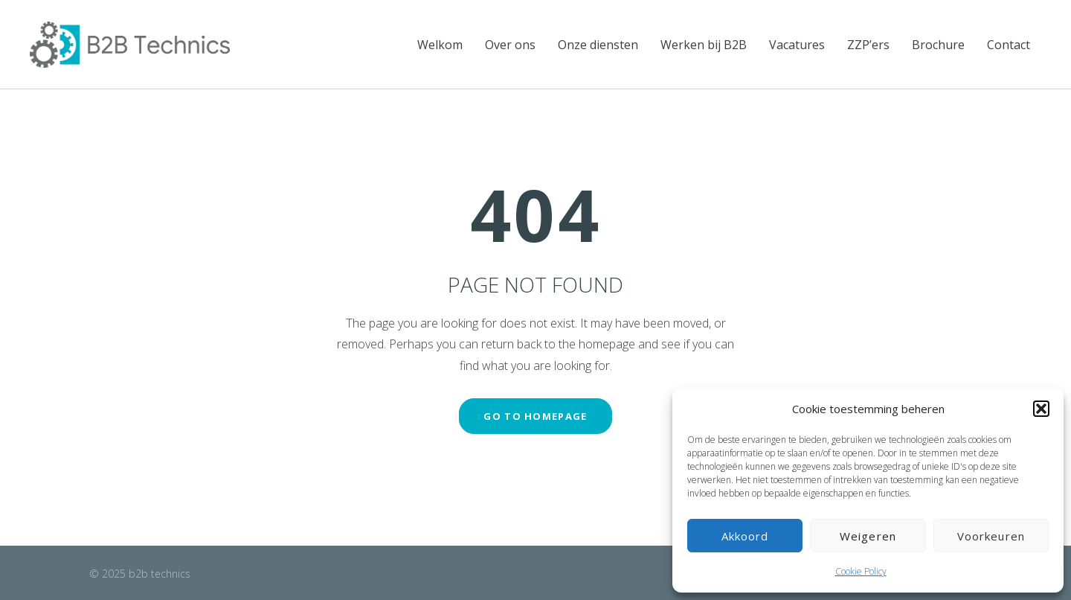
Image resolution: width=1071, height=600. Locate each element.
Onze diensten (598, 44)
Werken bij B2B (703, 44)
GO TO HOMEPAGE (535, 416)
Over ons (510, 44)
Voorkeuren (991, 536)
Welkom (440, 44)
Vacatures (797, 44)
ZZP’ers (868, 44)
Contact (1008, 44)
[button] (1041, 408)
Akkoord (745, 536)
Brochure (938, 44)
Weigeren (868, 536)
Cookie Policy (861, 571)
